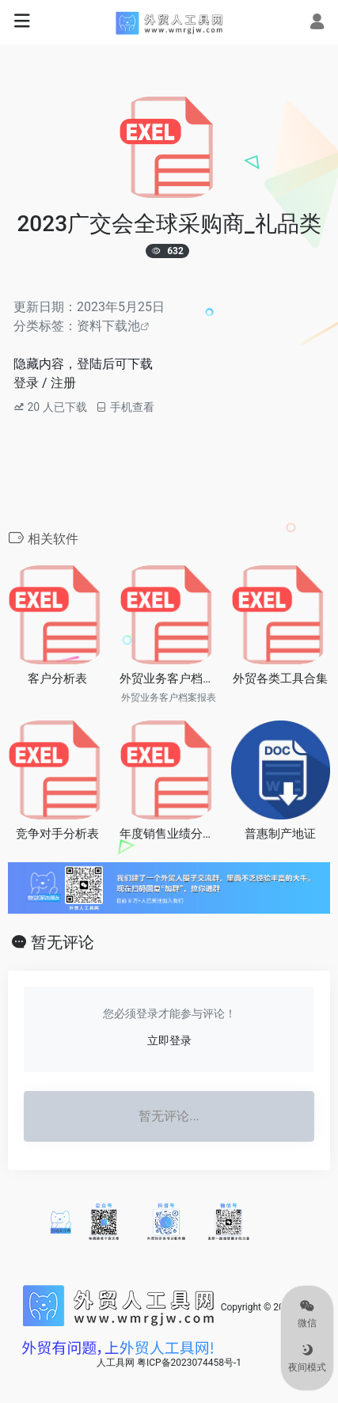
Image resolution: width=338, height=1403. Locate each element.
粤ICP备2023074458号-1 (189, 1362)
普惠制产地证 (280, 834)
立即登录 (169, 1040)
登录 (26, 382)
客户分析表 (57, 678)
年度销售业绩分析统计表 (169, 834)
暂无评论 (62, 942)
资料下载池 (108, 325)
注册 (63, 382)
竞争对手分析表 (57, 834)
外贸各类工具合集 (280, 678)
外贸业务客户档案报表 (169, 678)
